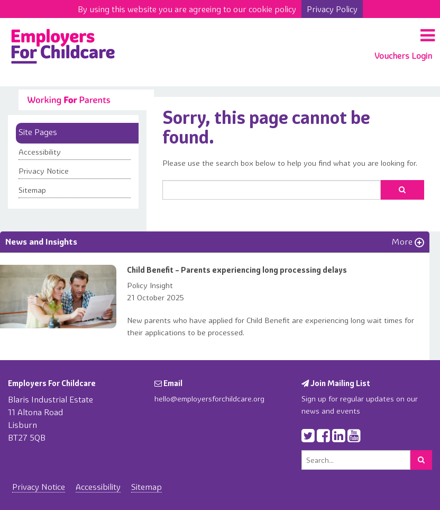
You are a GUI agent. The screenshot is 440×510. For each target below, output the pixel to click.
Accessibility (40, 152)
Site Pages (38, 132)
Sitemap (32, 190)
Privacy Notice (44, 171)
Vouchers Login (403, 55)
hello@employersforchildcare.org (209, 399)
